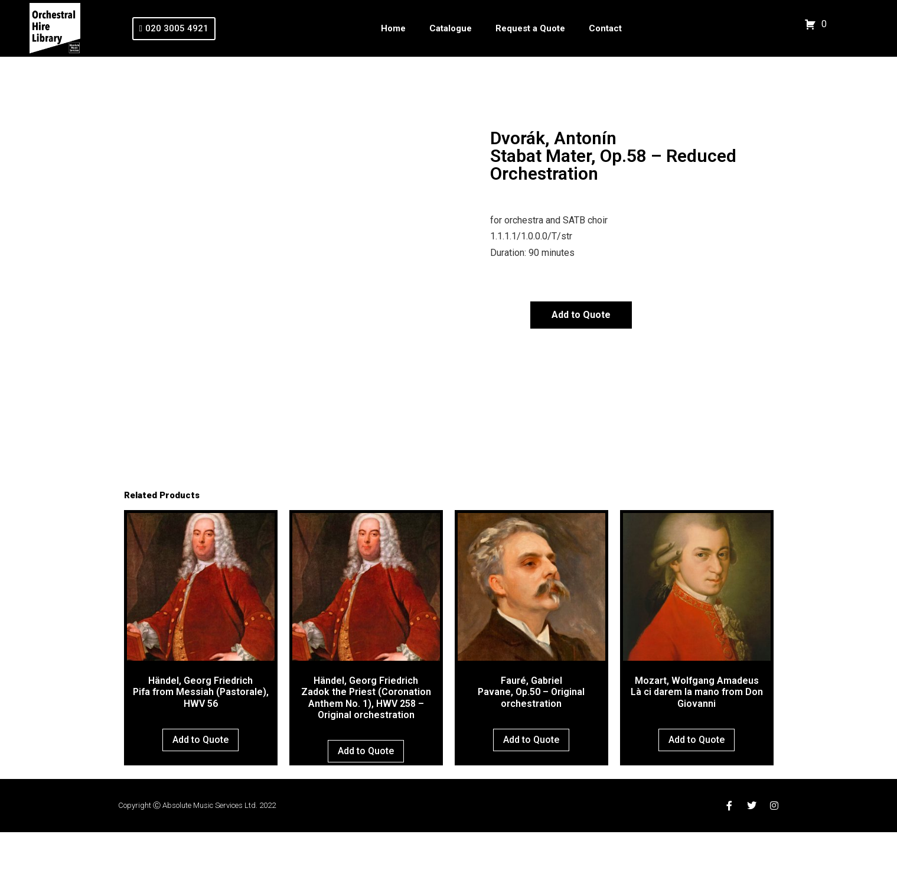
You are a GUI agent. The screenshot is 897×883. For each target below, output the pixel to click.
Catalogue (450, 28)
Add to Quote (581, 314)
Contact (605, 28)
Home (393, 28)
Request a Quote (530, 28)
